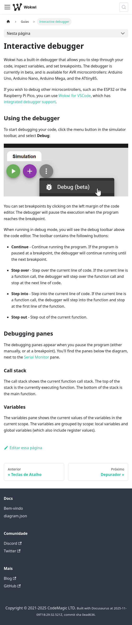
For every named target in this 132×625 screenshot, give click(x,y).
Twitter (12, 551)
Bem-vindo (13, 508)
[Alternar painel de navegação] (7, 7)
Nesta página (18, 33)
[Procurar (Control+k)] (123, 7)
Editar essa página (23, 447)
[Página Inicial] (8, 21)
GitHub (12, 586)
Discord (12, 543)
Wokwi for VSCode (75, 95)
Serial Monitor (36, 357)
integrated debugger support (30, 101)
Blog (10, 578)
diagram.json (15, 516)
